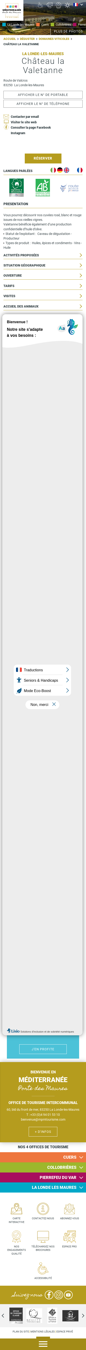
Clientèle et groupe (20, 347)
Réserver (43, 158)
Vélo (37, 858)
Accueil (9, 39)
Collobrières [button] (61, 1167)
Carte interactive (16, 1220)
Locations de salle (19, 357)
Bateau (27, 858)
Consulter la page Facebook (31, 127)
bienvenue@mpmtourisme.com (43, 1119)
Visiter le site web (24, 122)
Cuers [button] (69, 1157)
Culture (48, 858)
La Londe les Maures (20, 24)
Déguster (27, 39)
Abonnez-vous (69, 1218)
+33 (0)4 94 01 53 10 (45, 1114)
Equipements (14, 327)
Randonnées (48, 871)
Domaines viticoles (54, 39)
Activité (37, 871)
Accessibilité (14, 316)
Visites (9, 296)
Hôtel (32, 990)
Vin (58, 871)
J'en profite (43, 922)
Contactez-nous (43, 1218)
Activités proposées (21, 255)
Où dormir (43, 990)
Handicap (32, 1003)
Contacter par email (25, 116)
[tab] (43, 1157)
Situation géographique (24, 265)
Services (10, 337)
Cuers (45, 24)
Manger (58, 858)
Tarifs (8, 286)
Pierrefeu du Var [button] (58, 1177)
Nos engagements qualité (16, 1250)
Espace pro (69, 1246)
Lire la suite (43, 409)
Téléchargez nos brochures (43, 1248)
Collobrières (63, 24)
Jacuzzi (53, 1003)
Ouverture (12, 275)
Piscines (43, 1003)
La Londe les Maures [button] (54, 1187)
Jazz (27, 871)
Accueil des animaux (21, 306)
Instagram (18, 133)
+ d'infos (43, 1132)
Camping (53, 990)
